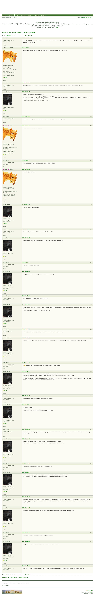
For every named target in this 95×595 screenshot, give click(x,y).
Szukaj (29, 15)
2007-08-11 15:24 (26, 362)
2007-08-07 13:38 (26, 116)
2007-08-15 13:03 (26, 496)
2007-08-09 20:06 (26, 229)
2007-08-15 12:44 (26, 472)
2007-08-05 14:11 (26, 38)
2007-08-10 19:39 (26, 304)
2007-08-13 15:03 (26, 463)
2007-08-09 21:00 (26, 262)
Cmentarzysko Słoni (29, 32)
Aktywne (83, 17)
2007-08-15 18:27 (26, 541)
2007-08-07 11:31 (26, 91)
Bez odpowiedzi (89, 17)
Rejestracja (36, 15)
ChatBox (4, 15)
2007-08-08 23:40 (26, 160)
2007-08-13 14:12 (26, 438)
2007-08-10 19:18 (26, 295)
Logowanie (43, 15)
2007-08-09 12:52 (26, 204)
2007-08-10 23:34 (26, 329)
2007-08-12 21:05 (26, 404)
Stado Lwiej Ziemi (47, 6)
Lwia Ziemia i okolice (14, 32)
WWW (5, 77)
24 (25, 35)
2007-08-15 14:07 (26, 507)
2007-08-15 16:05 (26, 532)
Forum (16, 15)
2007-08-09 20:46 (26, 237)
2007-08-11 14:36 (26, 338)
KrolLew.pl (11, 15)
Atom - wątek (90, 590)
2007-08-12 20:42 (26, 395)
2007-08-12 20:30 (26, 371)
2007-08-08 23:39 (26, 125)
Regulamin (23, 15)
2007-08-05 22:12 (26, 82)
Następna (30, 35)
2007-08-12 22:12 (26, 429)
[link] (57, 27)
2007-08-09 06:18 (26, 169)
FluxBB (91, 592)
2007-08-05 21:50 (26, 47)
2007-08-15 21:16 (26, 565)
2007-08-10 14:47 (26, 271)
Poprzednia (8, 35)
